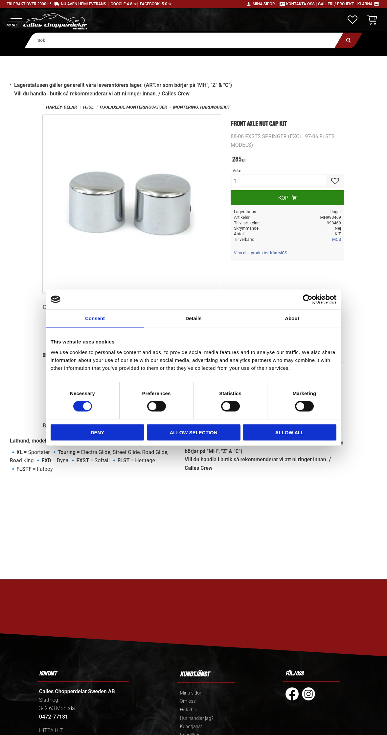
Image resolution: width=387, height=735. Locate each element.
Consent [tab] (95, 318)
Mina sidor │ (265, 4)
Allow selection (193, 432)
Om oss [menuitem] (187, 701)
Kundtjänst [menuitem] (191, 726)
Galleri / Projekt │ (337, 4)
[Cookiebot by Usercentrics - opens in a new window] (307, 299)
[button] (14, 21)
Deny (97, 432)
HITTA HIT (51, 730)
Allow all (289, 432)
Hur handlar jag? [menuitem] (196, 718)
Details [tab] (193, 318)
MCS (336, 239)
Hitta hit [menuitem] (188, 710)
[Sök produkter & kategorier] (184, 40)
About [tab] (292, 318)
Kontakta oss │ (302, 4)
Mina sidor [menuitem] (190, 693)
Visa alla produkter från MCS (260, 252)
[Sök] (348, 40)
